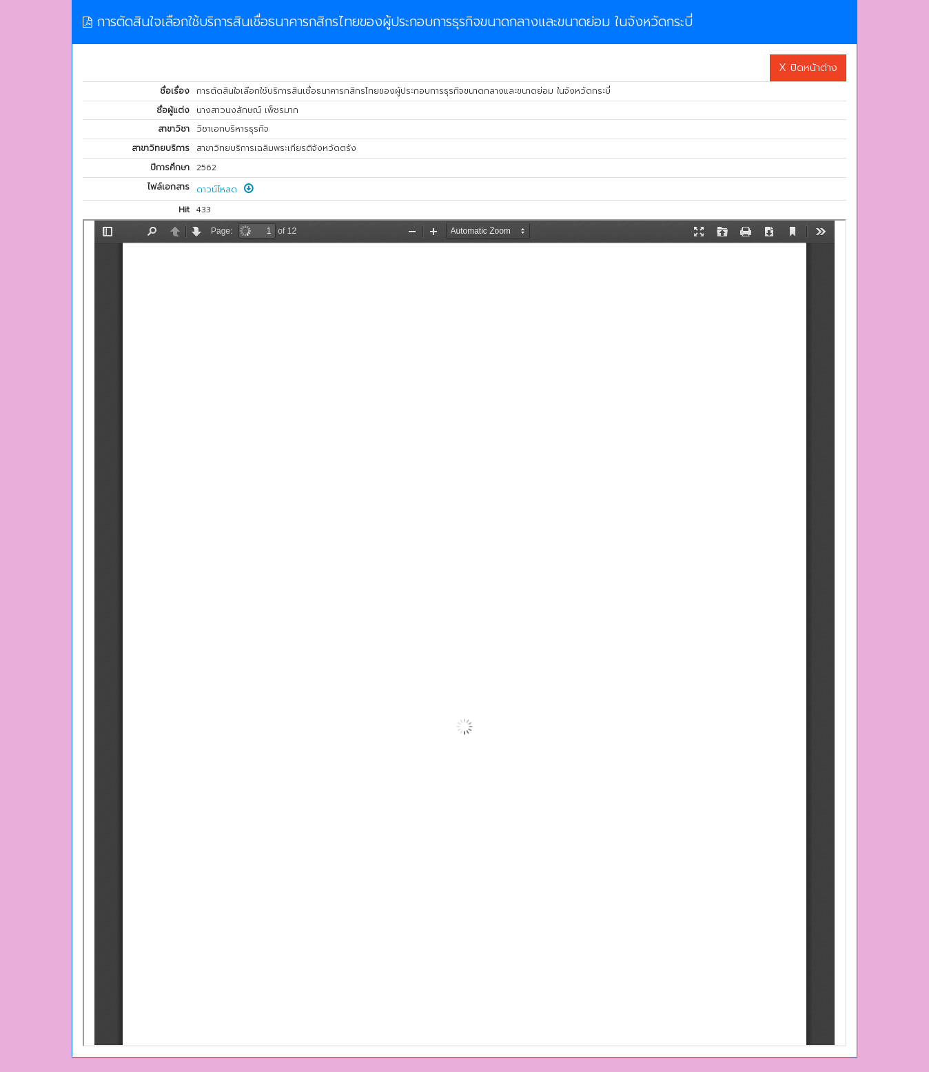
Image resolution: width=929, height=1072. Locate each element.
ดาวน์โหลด (225, 189)
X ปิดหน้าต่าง (808, 67)
